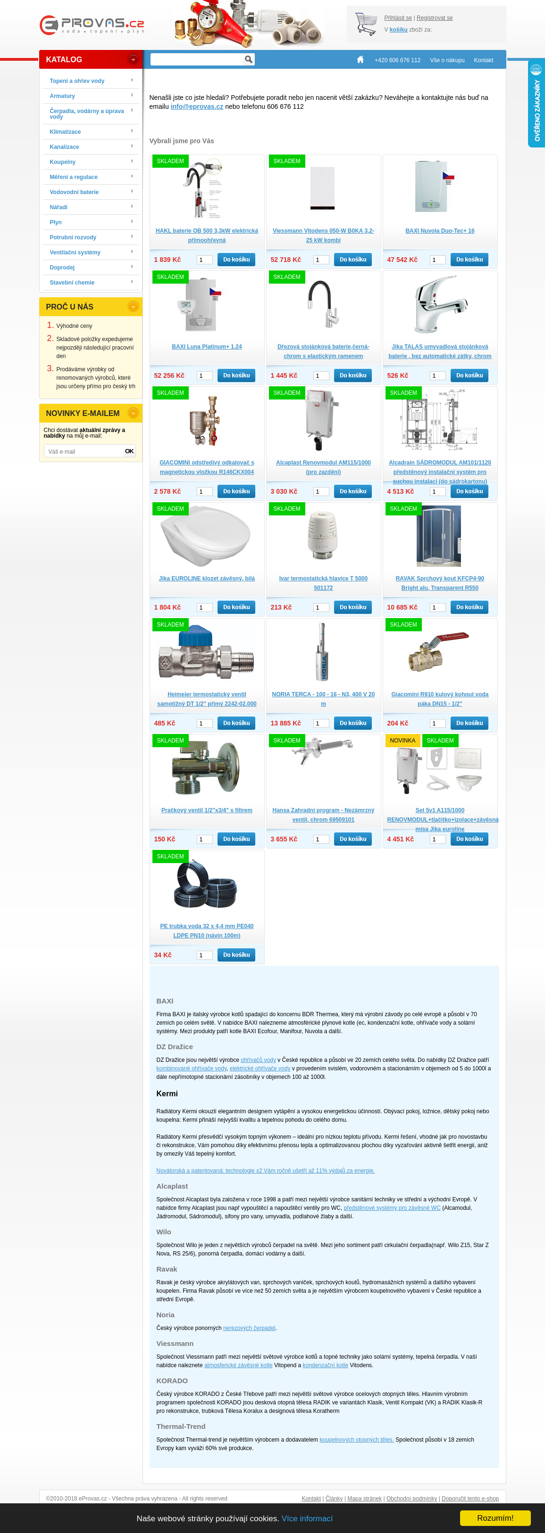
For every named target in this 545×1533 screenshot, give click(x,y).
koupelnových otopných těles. (356, 1439)
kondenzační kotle (326, 1365)
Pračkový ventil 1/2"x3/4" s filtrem (206, 810)
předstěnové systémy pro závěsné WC (392, 1208)
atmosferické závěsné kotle (238, 1365)
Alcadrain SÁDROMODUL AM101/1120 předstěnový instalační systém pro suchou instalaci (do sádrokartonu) (440, 472)
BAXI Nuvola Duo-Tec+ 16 (439, 231)
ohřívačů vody (258, 1060)
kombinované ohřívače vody (192, 1068)
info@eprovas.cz (197, 106)
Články (334, 1498)
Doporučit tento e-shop (470, 1498)
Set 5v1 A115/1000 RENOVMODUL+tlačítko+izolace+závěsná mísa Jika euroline (443, 819)
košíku (399, 29)
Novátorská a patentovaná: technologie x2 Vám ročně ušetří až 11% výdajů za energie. (266, 1170)
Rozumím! (495, 1518)
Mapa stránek (364, 1498)
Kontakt (311, 1498)
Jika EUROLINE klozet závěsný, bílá (207, 578)
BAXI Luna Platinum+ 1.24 (207, 346)
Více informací (307, 1518)
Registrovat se (435, 18)
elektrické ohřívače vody (260, 1068)
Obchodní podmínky (411, 1498)
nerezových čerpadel (249, 1328)
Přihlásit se (398, 18)
